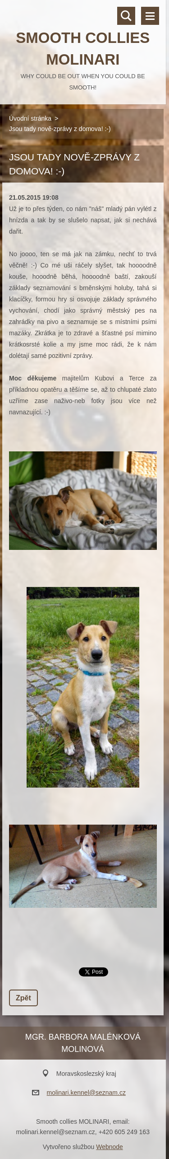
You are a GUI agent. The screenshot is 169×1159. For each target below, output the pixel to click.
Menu (150, 16)
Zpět (23, 998)
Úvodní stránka (30, 118)
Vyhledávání (126, 16)
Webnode (109, 1146)
